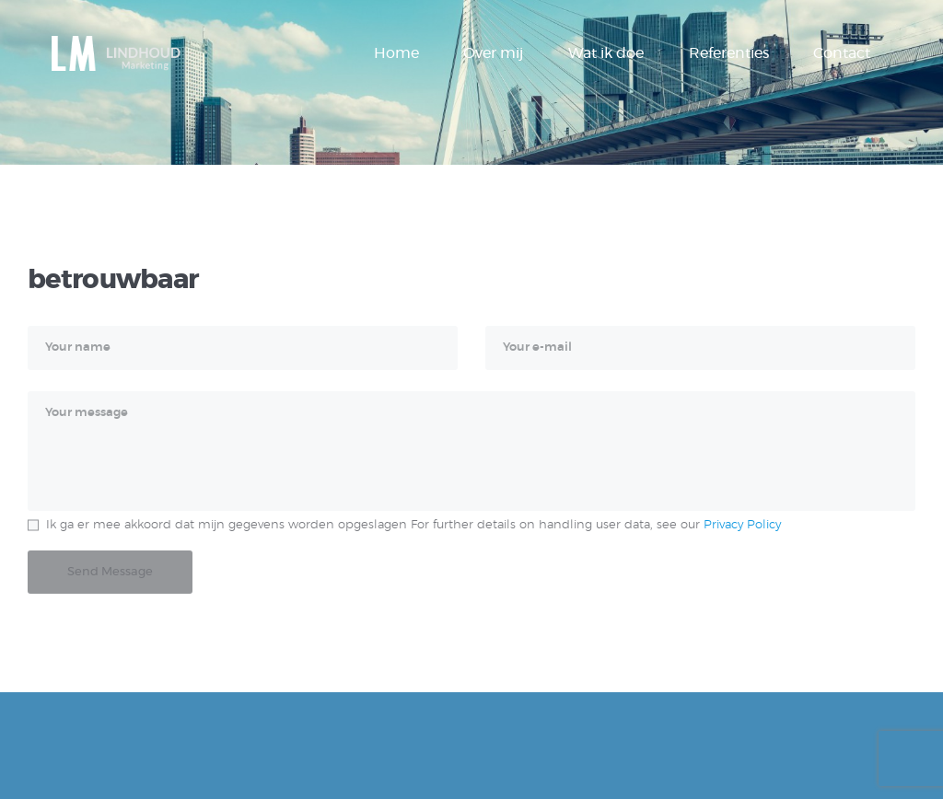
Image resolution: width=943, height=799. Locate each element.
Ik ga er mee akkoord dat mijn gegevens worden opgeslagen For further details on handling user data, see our (413, 525)
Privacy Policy (742, 525)
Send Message (110, 572)
